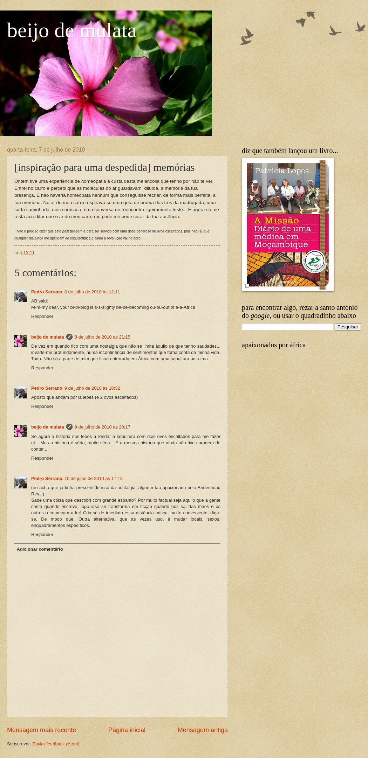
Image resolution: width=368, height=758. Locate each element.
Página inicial (126, 729)
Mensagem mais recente (41, 729)
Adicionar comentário (39, 549)
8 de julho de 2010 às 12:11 (92, 291)
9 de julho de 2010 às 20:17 (102, 427)
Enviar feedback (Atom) (56, 743)
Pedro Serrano (46, 291)
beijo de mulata (72, 30)
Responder (42, 316)
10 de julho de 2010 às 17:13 (93, 478)
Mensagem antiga (203, 729)
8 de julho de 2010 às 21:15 (102, 337)
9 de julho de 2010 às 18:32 (92, 388)
